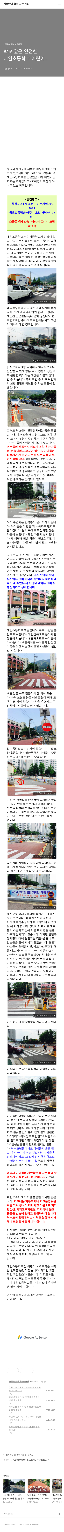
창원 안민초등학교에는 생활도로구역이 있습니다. (25, 1389)
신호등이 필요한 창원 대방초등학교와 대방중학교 (25, 1408)
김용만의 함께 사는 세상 (16, 4)
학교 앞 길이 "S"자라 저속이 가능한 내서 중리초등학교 (25, 1418)
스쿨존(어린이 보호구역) (19, 1381)
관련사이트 (8, 1514)
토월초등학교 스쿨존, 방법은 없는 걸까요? (24, 1428)
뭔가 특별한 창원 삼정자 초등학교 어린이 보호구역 (24, 1398)
